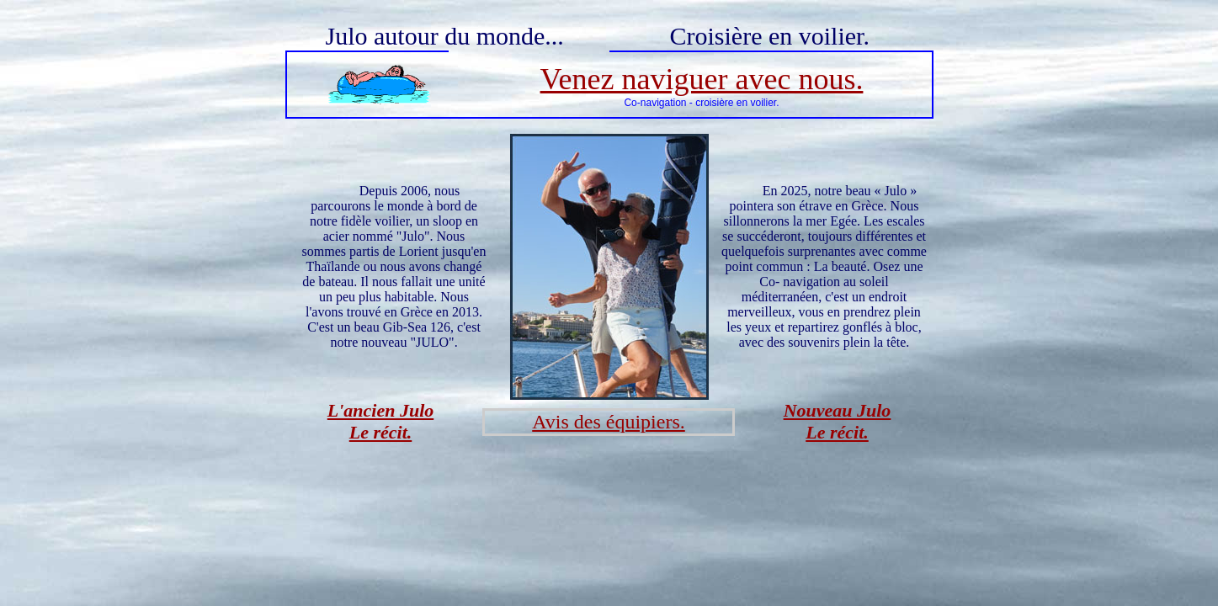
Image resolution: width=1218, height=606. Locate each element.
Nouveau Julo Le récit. (837, 421)
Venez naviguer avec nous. (702, 79)
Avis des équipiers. (608, 422)
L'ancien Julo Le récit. (380, 421)
